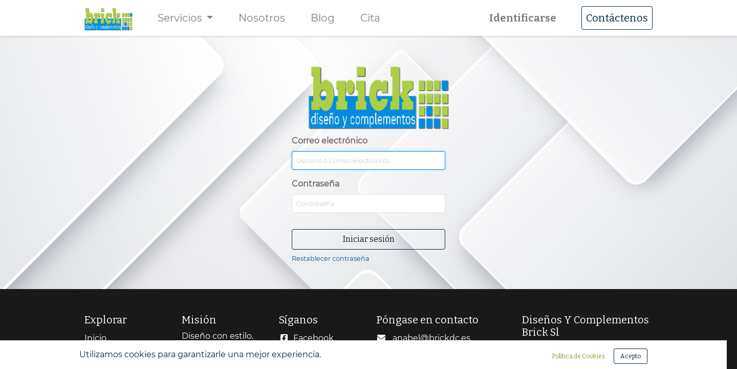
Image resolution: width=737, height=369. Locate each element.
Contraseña (315, 184)
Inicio (95, 338)
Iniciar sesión (369, 239)
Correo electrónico (361, 103)
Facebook (313, 338)
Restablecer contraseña (331, 258)
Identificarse (522, 18)
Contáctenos (617, 18)
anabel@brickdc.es (431, 338)
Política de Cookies (578, 356)
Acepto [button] (630, 356)
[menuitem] (262, 18)
